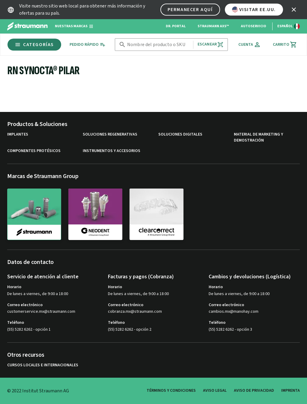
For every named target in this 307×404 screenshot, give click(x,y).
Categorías (34, 44)
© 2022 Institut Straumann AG (38, 391)
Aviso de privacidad (254, 391)
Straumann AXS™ (213, 26)
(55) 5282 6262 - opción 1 (29, 329)
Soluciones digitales (180, 134)
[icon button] (294, 10)
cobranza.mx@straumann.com (135, 312)
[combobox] (159, 44)
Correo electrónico (25, 305)
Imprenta (290, 391)
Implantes (17, 134)
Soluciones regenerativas (110, 134)
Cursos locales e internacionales (42, 365)
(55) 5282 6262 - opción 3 (230, 329)
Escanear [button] (210, 44)
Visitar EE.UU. (254, 9)
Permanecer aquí (190, 9)
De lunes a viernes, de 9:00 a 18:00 (37, 294)
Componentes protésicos (34, 151)
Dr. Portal (176, 26)
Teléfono (15, 323)
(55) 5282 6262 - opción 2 (129, 329)
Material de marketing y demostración (258, 137)
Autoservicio (253, 26)
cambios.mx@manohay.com (233, 312)
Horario (14, 287)
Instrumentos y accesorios (111, 151)
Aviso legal (215, 391)
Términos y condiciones (171, 391)
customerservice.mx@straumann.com (41, 312)
